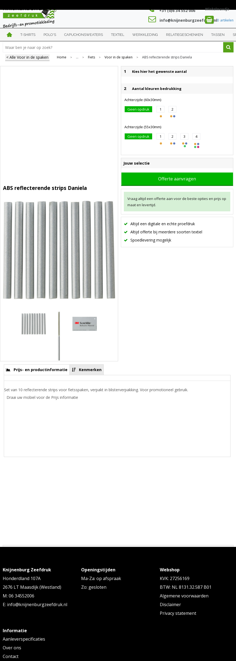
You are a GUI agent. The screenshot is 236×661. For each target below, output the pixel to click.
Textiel (117, 35)
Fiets (91, 57)
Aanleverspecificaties (24, 639)
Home (9, 34)
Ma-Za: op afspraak (101, 578)
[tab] (37, 369)
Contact (11, 656)
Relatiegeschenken (184, 35)
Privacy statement (178, 613)
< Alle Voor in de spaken (27, 57)
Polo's (50, 35)
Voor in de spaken (119, 57)
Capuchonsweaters (83, 35)
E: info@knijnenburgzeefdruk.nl (35, 604)
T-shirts (27, 35)
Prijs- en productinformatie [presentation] (41, 369)
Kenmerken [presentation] (90, 369)
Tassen (218, 35)
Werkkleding (145, 35)
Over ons (12, 648)
